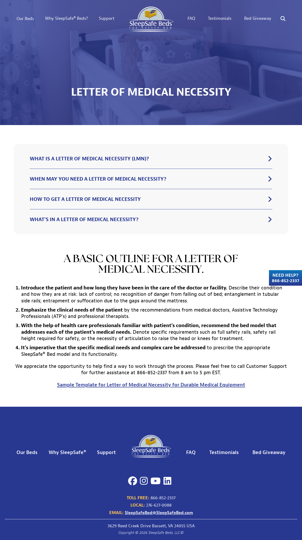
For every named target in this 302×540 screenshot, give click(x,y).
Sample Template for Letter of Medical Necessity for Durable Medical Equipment (151, 384)
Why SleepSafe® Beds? (66, 18)
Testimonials (219, 18)
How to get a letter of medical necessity (85, 199)
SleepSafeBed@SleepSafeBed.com (159, 512)
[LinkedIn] (167, 480)
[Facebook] (132, 480)
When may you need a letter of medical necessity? (98, 179)
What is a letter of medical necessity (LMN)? (89, 158)
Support (106, 18)
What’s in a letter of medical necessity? (84, 219)
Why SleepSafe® (67, 452)
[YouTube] (156, 480)
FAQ (191, 18)
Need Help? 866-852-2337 (285, 278)
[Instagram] (144, 480)
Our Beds (25, 18)
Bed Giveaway (257, 18)
